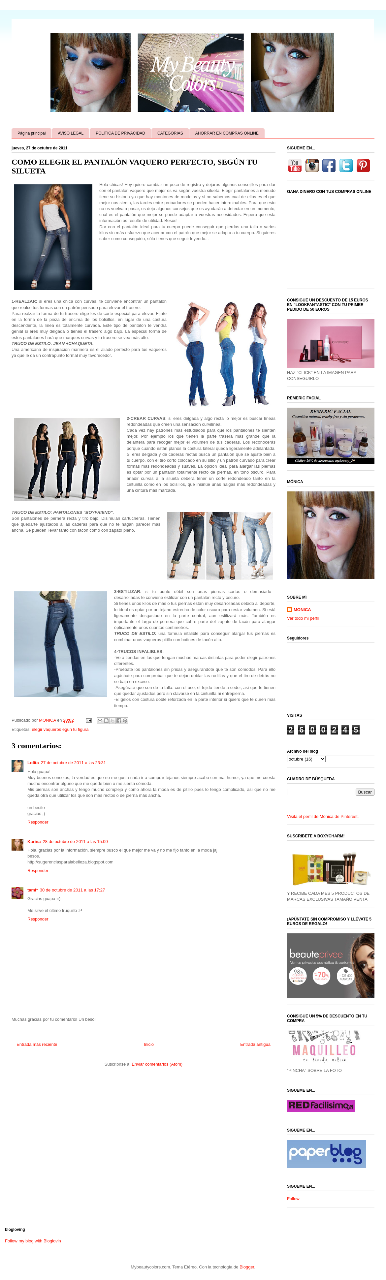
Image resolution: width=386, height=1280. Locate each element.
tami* (32, 890)
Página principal (31, 133)
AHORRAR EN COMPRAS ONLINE (227, 133)
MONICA (302, 609)
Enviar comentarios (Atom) (157, 1064)
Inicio (149, 1044)
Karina (34, 841)
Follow (293, 1198)
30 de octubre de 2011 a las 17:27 (72, 890)
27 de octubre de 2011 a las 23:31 (73, 762)
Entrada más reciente (36, 1044)
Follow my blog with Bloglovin (33, 1240)
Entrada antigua (255, 1044)
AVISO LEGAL (70, 133)
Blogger (247, 1266)
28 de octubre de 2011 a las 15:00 (75, 841)
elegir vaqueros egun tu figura (60, 729)
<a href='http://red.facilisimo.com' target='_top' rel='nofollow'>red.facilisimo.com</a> (321, 1106)
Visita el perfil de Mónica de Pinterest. (323, 816)
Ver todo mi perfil (303, 618)
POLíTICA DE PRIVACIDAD (120, 133)
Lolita (33, 762)
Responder (37, 822)
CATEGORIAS (170, 133)
